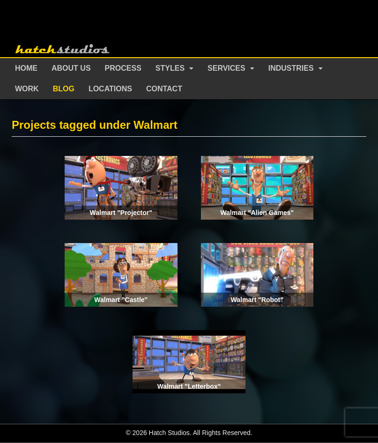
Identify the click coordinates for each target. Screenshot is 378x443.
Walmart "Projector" (121, 212)
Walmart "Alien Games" (257, 212)
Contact (164, 89)
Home (26, 68)
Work (27, 89)
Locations (110, 89)
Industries (291, 68)
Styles (170, 68)
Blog (63, 89)
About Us (71, 68)
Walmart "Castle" (121, 299)
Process (123, 68)
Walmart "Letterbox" (189, 386)
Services (226, 68)
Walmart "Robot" (257, 299)
